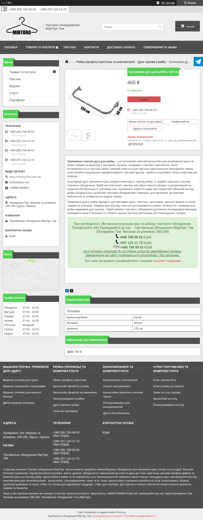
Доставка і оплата (121, 47)
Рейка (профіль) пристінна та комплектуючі (106, 62)
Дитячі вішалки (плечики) (18, 402)
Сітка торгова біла (164, 380)
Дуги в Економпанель (116, 413)
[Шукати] (160, 26)
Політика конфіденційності (140, 516)
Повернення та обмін (160, 47)
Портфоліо (17, 100)
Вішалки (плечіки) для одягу (20, 380)
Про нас (70, 47)
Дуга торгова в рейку (152, 62)
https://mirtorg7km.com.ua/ (25, 176)
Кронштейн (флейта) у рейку (71, 386)
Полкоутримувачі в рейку (68, 398)
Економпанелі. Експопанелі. (120, 380)
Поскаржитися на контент (108, 516)
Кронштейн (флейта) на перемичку (75, 392)
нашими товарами (167, 261)
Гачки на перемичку (65, 411)
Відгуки (14, 86)
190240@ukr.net (19, 182)
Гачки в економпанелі (116, 386)
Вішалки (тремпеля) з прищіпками (24, 386)
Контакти (92, 47)
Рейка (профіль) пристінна (69, 380)
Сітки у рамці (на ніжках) (168, 386)
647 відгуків (168, 2)
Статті (13, 93)
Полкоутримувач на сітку (168, 404)
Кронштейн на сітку (165, 398)
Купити (144, 99)
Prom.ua (121, 512)
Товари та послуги (40, 47)
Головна (10, 47)
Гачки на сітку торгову (166, 392)
